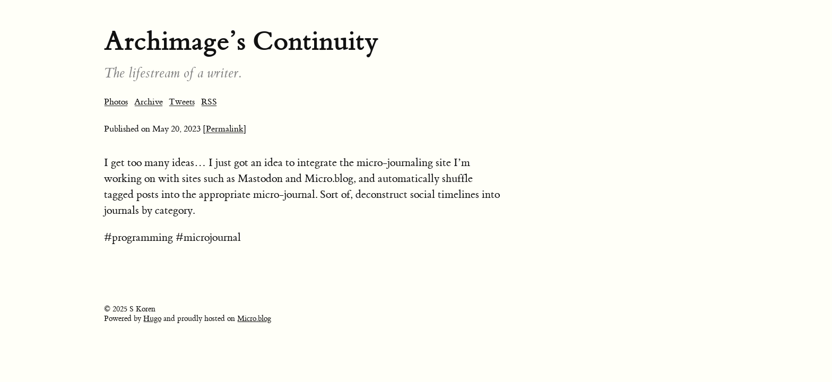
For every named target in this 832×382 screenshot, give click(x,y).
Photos (116, 102)
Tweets (182, 102)
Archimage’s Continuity (241, 41)
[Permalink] (225, 129)
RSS (209, 102)
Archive (148, 102)
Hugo (152, 319)
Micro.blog (254, 319)
